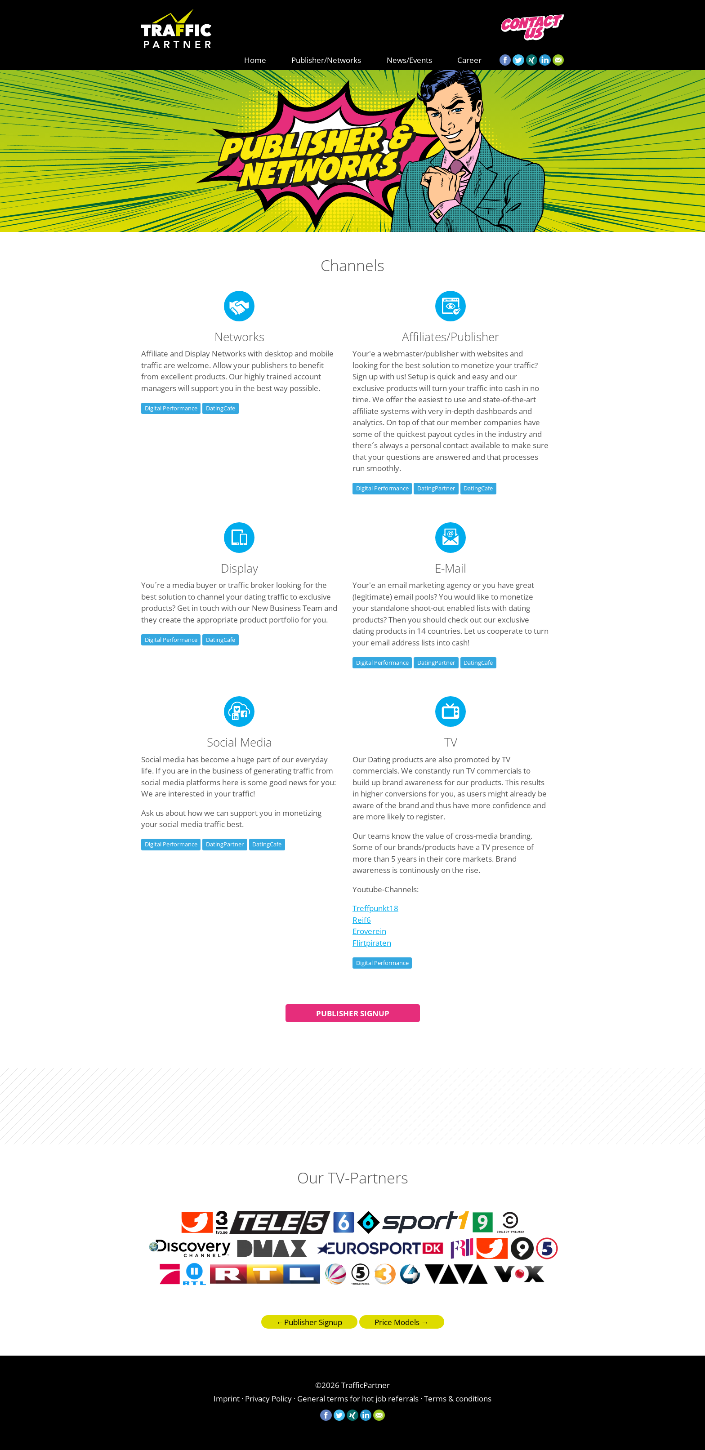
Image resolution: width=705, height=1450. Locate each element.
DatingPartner (436, 488)
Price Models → (402, 1322)
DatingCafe (220, 408)
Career (469, 60)
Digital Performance (171, 408)
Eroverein (369, 931)
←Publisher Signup (309, 1322)
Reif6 (361, 920)
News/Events (409, 60)
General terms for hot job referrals (358, 1398)
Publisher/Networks (326, 60)
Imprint (227, 1398)
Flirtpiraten (371, 943)
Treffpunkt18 (375, 908)
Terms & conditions (457, 1398)
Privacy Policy (268, 1398)
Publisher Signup (352, 1013)
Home (255, 60)
